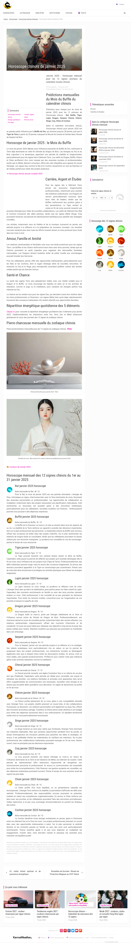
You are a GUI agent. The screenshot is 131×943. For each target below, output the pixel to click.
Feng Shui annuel (11, 905)
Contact (111, 937)
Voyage (69, 13)
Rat (99, 235)
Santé (26, 117)
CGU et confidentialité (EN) (99, 937)
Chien (110, 270)
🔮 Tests (82, 13)
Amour (10, 117)
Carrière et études (97, 112)
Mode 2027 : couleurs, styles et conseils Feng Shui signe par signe (112, 914)
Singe (121, 258)
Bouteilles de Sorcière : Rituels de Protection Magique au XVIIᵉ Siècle (64, 872)
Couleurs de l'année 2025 (20, 467)
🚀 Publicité (41, 937)
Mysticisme (55, 13)
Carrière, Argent (29, 114)
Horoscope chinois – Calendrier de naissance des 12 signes (80, 914)
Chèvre (110, 258)
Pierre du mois (28, 120)
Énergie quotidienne (14, 120)
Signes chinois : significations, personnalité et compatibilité (78, 904)
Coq (99, 270)
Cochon (121, 270)
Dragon (110, 247)
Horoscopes (8, 13)
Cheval (99, 258)
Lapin (99, 247)
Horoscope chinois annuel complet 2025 (25, 174)
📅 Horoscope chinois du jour (74, 937)
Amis (87, 937)
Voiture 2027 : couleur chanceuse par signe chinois (17, 912)
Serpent (121, 247)
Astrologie (25, 13)
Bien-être (40, 13)
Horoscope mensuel (14, 114)
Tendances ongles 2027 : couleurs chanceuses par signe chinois (48, 914)
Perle (69, 329)
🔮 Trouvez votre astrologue (56, 937)
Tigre (121, 235)
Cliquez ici (11, 312)
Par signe (11, 122)
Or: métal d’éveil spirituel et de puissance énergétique (25, 872)
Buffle (110, 235)
